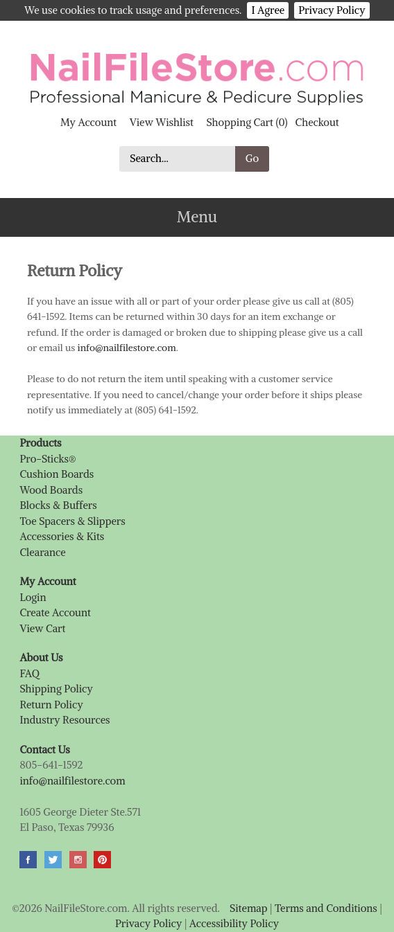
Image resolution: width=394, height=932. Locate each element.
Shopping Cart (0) (246, 122)
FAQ (29, 673)
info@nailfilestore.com (127, 347)
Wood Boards (51, 489)
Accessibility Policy (234, 923)
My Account (88, 122)
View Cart (42, 628)
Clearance (42, 552)
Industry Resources (64, 719)
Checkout (317, 122)
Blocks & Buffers (57, 505)
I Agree (267, 10)
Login (32, 597)
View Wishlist (162, 122)
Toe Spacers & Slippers (72, 521)
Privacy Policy (331, 10)
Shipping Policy (56, 688)
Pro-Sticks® (47, 458)
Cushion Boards (56, 474)
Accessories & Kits (61, 536)
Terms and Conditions (326, 908)
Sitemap (248, 908)
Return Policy (51, 704)
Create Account (54, 612)
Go (252, 158)
